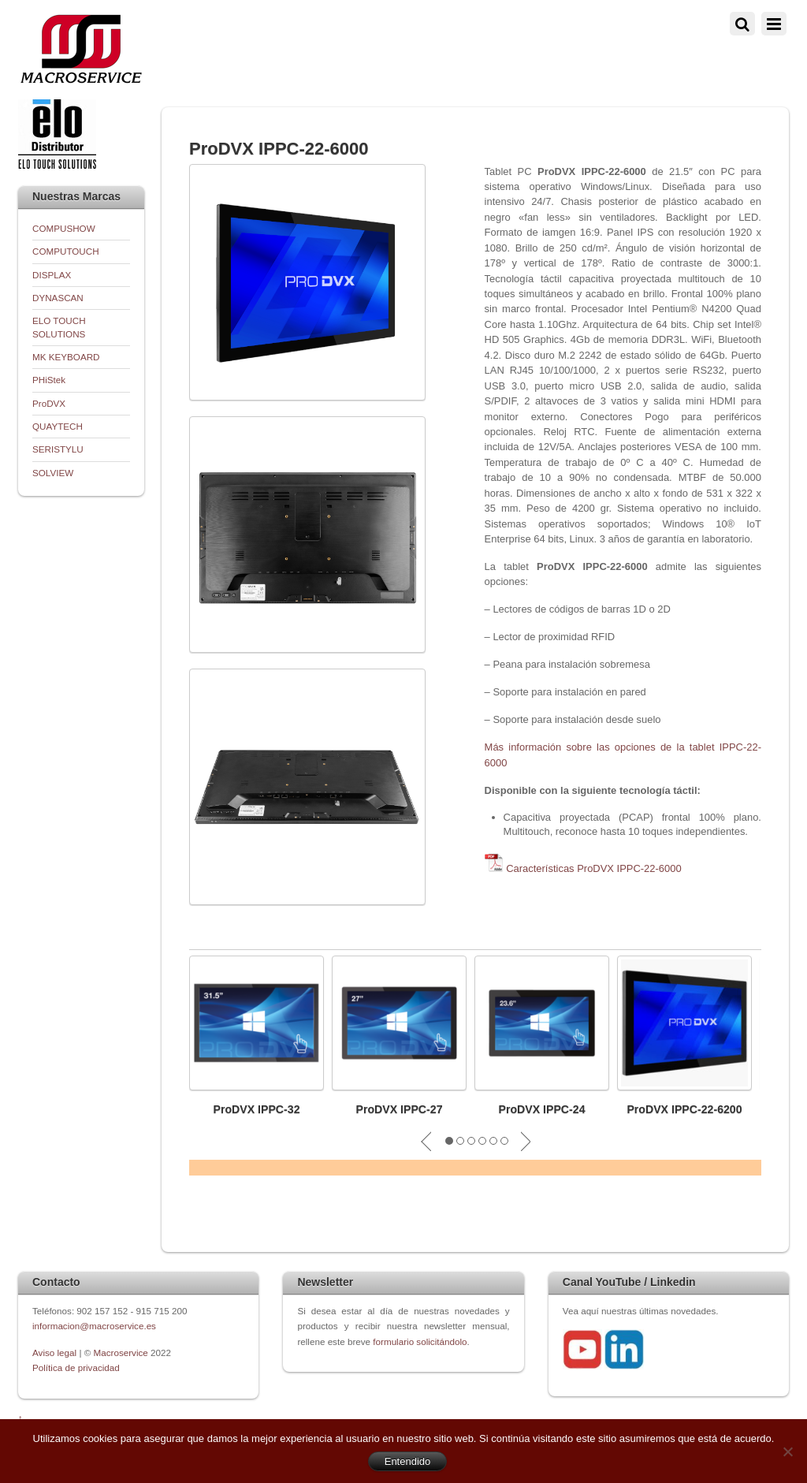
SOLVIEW (52, 473)
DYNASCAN (58, 298)
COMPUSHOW (63, 228)
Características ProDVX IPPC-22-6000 (593, 868)
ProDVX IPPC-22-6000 (279, 148)
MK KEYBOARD (66, 357)
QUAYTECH (57, 426)
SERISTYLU (58, 449)
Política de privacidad (76, 1367)
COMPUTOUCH (65, 251)
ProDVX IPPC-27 (398, 1109)
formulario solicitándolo (420, 1341)
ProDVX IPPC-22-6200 (684, 1109)
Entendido (408, 1461)
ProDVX (48, 403)
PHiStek (48, 379)
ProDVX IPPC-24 (541, 1109)
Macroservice (121, 1352)
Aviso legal (55, 1352)
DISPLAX (51, 275)
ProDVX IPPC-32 (256, 1109)
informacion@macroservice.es (94, 1326)
